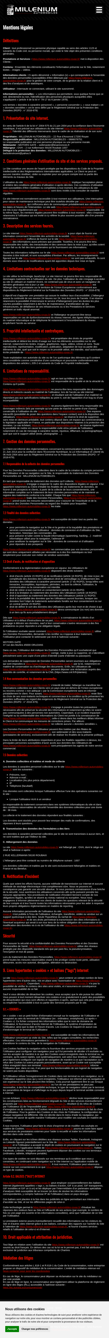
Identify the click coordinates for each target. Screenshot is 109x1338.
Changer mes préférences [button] (35, 1329)
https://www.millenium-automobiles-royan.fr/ (56, 59)
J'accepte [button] (12, 1329)
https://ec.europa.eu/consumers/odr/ (22, 1287)
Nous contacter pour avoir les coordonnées (26, 1271)
